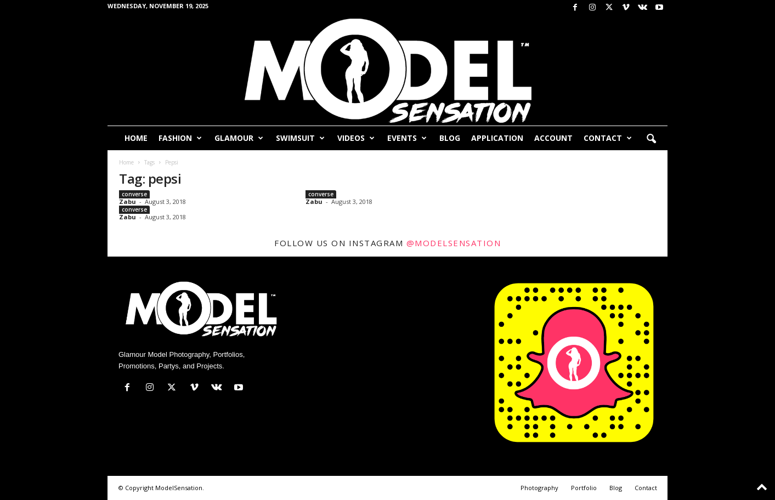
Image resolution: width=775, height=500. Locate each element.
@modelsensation (453, 242)
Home (136, 138)
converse (134, 194)
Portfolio (584, 488)
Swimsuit (300, 138)
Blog (449, 138)
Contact (608, 138)
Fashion (180, 138)
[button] (651, 139)
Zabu (127, 201)
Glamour (238, 138)
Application (497, 138)
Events (407, 138)
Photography (539, 488)
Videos (356, 138)
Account (553, 138)
